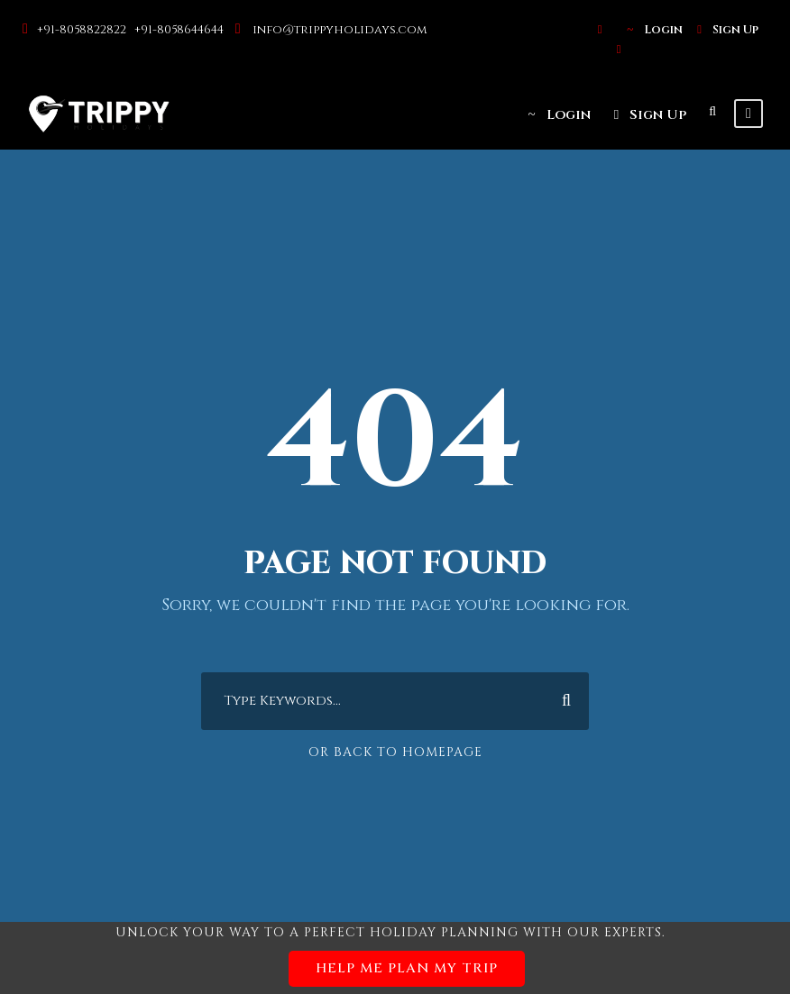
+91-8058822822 (83, 30)
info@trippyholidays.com (340, 30)
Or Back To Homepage (395, 752)
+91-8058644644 (180, 30)
